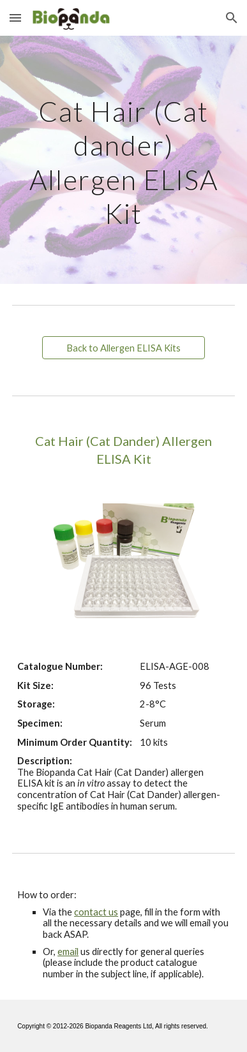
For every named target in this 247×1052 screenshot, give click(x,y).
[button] (15, 17)
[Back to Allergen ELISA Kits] (123, 347)
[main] (123, 160)
